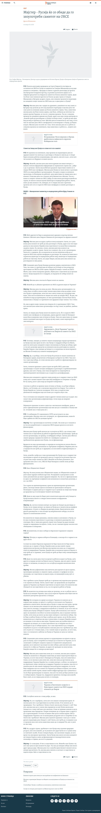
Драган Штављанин (29, 21)
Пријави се (4, 800)
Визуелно (28, 800)
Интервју (28, 806)
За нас (3, 803)
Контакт (3, 806)
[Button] (66, 29)
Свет (25, 8)
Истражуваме (30, 803)
